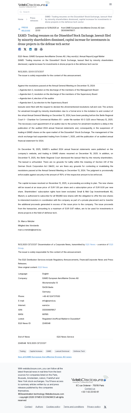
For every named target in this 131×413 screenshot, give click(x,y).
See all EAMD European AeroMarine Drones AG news (45, 357)
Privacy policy (94, 406)
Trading (23, 351)
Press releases (34, 19)
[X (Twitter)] (105, 407)
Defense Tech (79, 351)
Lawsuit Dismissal (62, 351)
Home (20, 19)
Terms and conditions (73, 406)
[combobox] (65, 12)
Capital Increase (36, 351)
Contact (28, 406)
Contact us (90, 388)
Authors (39, 406)
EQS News (90, 244)
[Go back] (26, 29)
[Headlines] (34, 4)
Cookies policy (53, 406)
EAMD (49, 351)
